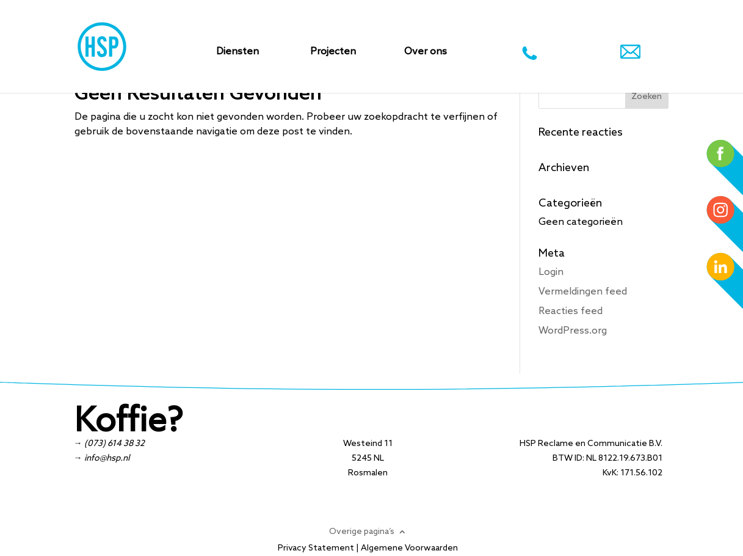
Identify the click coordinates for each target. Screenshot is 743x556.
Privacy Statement (316, 548)
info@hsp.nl (106, 458)
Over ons (425, 52)
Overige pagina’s (361, 531)
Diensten (237, 52)
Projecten (333, 52)
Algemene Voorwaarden (409, 548)
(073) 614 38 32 (114, 444)
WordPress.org (572, 331)
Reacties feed (570, 311)
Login (551, 272)
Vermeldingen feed (582, 292)
